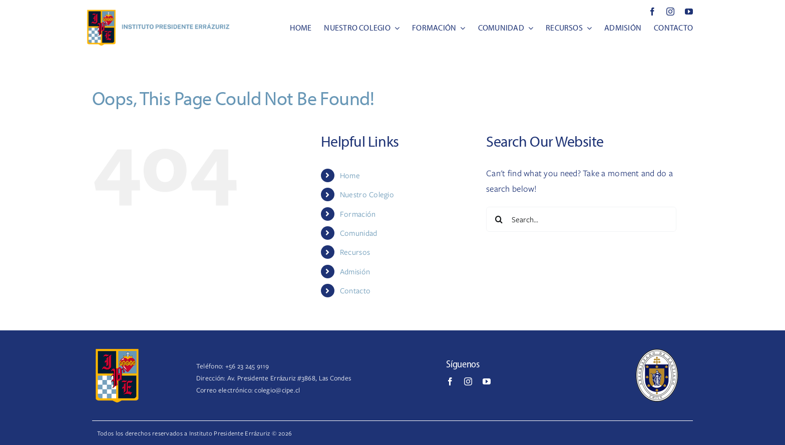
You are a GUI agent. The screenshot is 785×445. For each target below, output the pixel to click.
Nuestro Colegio (367, 194)
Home (350, 175)
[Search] (498, 219)
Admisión (355, 271)
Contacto (355, 290)
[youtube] (689, 12)
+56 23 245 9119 (247, 365)
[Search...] (581, 219)
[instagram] (670, 12)
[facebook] (652, 12)
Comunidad (358, 233)
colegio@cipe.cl (277, 389)
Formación (357, 214)
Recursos (355, 252)
